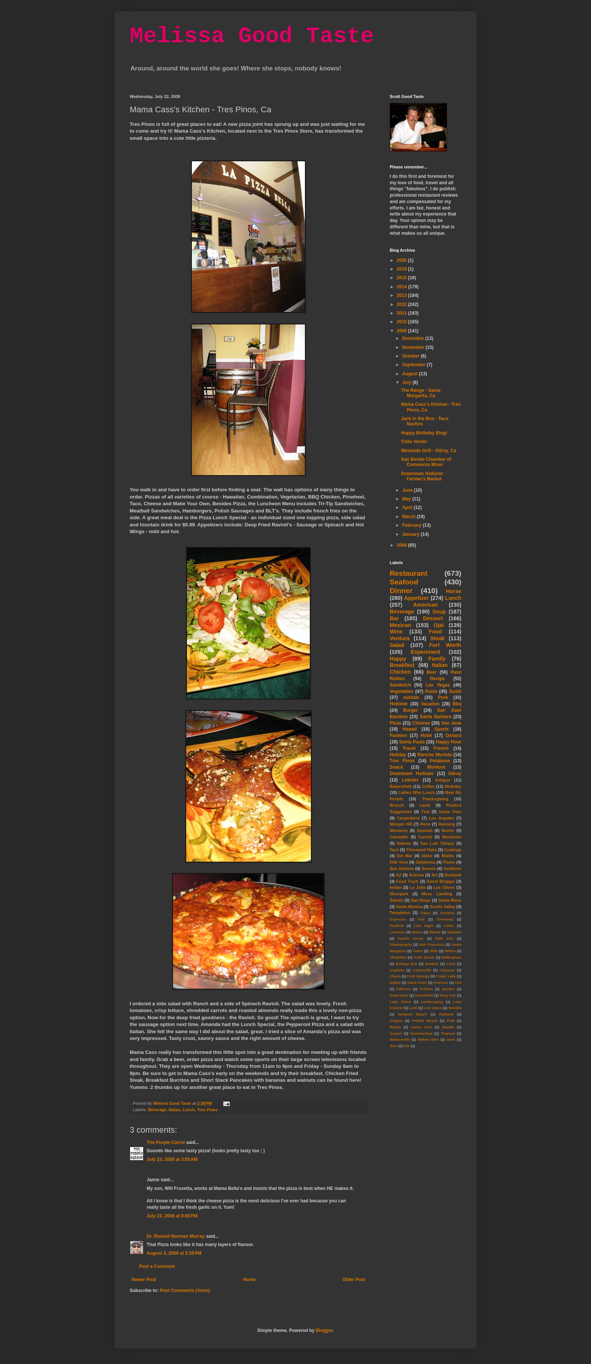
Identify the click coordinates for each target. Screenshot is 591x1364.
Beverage (157, 1109)
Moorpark (399, 893)
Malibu (447, 855)
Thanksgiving (435, 799)
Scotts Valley (442, 906)
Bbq (457, 703)
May (407, 499)
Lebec (449, 926)
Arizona (416, 875)
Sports (441, 729)
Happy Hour (448, 742)
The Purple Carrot (166, 1142)
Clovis (395, 976)
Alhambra (398, 957)
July (407, 382)
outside (411, 697)
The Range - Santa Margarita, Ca (421, 393)
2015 (402, 277)
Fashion (398, 735)
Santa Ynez (450, 811)
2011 (402, 313)
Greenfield (424, 995)
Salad (397, 645)
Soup (439, 612)
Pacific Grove (410, 938)
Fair (421, 919)
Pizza (395, 723)
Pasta (431, 691)
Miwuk (434, 932)
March (409, 516)
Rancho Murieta (434, 754)
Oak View (399, 862)
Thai (425, 811)
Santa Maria (449, 900)
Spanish (425, 830)
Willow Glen (428, 1039)
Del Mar (404, 855)
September (414, 364)
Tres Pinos (207, 1109)
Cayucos (447, 970)
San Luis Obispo (437, 843)
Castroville (422, 970)
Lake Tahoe (400, 1002)
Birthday (453, 786)
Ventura (400, 638)
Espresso (398, 919)
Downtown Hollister (412, 773)
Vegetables (401, 691)
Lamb (425, 805)
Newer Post (144, 1279)
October (411, 356)
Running (446, 824)
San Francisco (431, 944)
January (411, 534)
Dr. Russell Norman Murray (176, 1236)
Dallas (395, 982)
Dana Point (417, 982)
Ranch (395, 1027)
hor (406, 1046)
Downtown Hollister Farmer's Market (422, 476)
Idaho (426, 855)
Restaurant (408, 573)
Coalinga (452, 849)
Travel (409, 748)
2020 (402, 260)
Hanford (397, 926)
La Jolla (417, 887)
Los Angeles (441, 818)
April (408, 507)
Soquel (396, 1033)
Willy (433, 951)
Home (249, 1279)
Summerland (421, 1033)
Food (435, 631)
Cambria (447, 913)
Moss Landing (437, 893)
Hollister (399, 703)
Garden (448, 989)
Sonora (429, 868)
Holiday (398, 754)
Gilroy (454, 773)
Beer (432, 672)
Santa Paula (412, 742)
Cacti (450, 964)
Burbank (453, 875)
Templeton (400, 912)
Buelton (432, 964)
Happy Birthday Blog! (424, 433)
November (414, 347)
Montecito (451, 837)
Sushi (455, 691)
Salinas (404, 843)
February (412, 525)
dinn (393, 1046)
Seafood (404, 582)
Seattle (448, 1027)
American (425, 605)
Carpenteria (408, 818)
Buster (447, 830)
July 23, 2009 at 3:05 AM (172, 1159)
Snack (396, 767)
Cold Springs (418, 976)
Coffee (428, 786)
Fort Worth (445, 645)
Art (435, 875)
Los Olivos (444, 887)
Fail (458, 982)
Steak (437, 638)
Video (418, 951)
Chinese (421, 723)
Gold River (399, 995)
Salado (396, 900)
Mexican (400, 625)
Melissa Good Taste (252, 36)
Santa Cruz (421, 1027)
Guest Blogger (440, 881)
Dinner (401, 591)
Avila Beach (424, 957)
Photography (401, 944)
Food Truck (407, 881)
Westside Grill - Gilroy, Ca (428, 450)
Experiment (425, 652)
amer (451, 1039)
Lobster (410, 780)
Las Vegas (438, 685)
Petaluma (440, 760)
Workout (436, 767)
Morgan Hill (401, 824)
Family (437, 659)
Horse (453, 591)
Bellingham (451, 957)
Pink (450, 1020)
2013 (402, 295)
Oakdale (454, 932)
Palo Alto (444, 938)
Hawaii (410, 729)
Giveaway (444, 919)
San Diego (421, 900)
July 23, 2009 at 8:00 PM (172, 1216)
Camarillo (399, 837)
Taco (394, 849)
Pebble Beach (424, 1020)
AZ (398, 875)
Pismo (449, 862)
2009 (402, 330)
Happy (398, 659)
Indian (396, 887)
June (408, 490)
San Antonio (402, 868)
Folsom (426, 989)
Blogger (324, 1330)
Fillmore (403, 989)
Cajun (425, 913)
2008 (402, 545)
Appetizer (416, 598)
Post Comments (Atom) (185, 1290)
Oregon (396, 1020)
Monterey (399, 830)
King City (448, 995)
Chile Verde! (414, 441)
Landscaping (432, 1002)
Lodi (413, 1008)
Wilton (450, 951)
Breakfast (402, 665)
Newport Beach (412, 1014)
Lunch (189, 1109)
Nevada (455, 1008)
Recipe (437, 678)
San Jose (451, 723)
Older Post (353, 1279)
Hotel (426, 735)
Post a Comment (157, 1266)
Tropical (448, 1033)
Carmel (425, 837)
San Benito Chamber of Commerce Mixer (426, 462)
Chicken (400, 672)
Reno (425, 824)
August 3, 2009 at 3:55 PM (174, 1253)
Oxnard (453, 735)
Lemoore (397, 932)
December (413, 338)
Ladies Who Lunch (416, 792)
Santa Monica (409, 906)
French (441, 748)
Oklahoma (425, 862)
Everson (441, 982)
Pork (443, 697)
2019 (402, 269)
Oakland (446, 1014)
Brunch (397, 805)
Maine (417, 932)
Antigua (442, 780)
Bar (394, 618)
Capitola (397, 970)
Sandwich (400, 685)
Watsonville (400, 1039)
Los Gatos (433, 1008)
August (410, 373)
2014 (402, 286)
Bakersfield (401, 786)
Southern (452, 868)
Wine (396, 631)
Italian (174, 1109)
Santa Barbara (436, 716)
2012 (402, 304)
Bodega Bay (406, 964)
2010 (402, 321)
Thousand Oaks (421, 849)
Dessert (433, 618)
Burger (410, 710)
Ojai (438, 625)
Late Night (423, 926)
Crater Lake (446, 976)
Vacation (430, 703)
